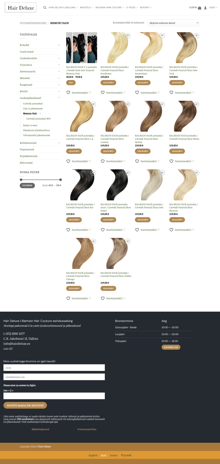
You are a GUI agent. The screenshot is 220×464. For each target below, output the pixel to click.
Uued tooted (27, 51)
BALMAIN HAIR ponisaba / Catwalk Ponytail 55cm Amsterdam (149, 70)
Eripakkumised (28, 156)
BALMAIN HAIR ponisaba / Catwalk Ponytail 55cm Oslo (149, 206)
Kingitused (26, 84)
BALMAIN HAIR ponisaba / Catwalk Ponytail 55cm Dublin (116, 274)
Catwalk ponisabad (33, 103)
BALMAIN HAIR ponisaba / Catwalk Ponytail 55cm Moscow (183, 207)
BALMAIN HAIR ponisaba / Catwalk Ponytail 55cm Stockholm (115, 70)
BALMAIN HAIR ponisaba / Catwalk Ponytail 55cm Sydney (149, 138)
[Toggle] (59, 45)
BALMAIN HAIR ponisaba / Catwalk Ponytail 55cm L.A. (80, 137)
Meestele (86, 7)
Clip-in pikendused (33, 108)
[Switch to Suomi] (113, 454)
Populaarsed (27, 149)
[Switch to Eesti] (103, 454)
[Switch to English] (93, 454)
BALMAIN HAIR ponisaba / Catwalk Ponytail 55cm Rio (80, 206)
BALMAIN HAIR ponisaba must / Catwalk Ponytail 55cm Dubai (116, 207)
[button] (44, 7)
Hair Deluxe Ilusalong (63, 7)
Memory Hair (30, 113)
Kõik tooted (26, 162)
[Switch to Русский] (126, 454)
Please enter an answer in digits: (19, 385)
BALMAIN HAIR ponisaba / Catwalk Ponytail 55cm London (115, 138)
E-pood (132, 7)
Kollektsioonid (28, 142)
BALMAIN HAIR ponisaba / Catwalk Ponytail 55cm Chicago (80, 276)
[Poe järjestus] (173, 23)
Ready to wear (30, 125)
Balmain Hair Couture (110, 7)
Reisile (24, 91)
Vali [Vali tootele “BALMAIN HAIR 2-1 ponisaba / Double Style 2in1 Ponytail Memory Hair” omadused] (71, 82)
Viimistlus (26, 64)
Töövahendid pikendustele (36, 135)
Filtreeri (27, 185)
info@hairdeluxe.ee (16, 343)
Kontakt (146, 7)
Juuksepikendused (33, 23)
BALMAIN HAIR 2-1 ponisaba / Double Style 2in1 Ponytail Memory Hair (81, 70)
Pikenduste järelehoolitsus (36, 130)
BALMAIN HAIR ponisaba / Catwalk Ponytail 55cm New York (183, 70)
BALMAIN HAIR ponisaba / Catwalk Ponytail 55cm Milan (184, 137)
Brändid (24, 44)
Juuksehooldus (28, 58)
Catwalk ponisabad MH (38, 118)
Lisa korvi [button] (108, 82)
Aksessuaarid (27, 71)
